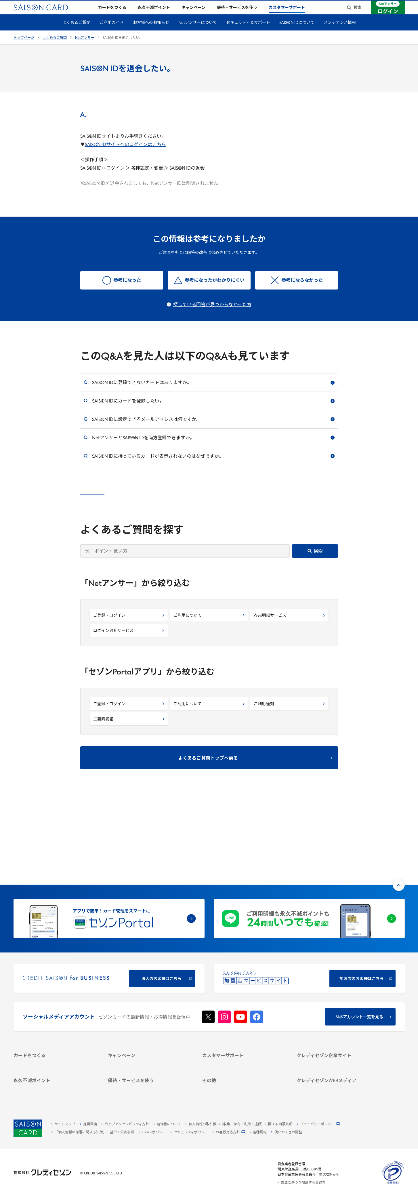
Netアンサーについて (197, 32)
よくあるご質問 (76, 32)
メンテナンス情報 (340, 32)
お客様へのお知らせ (151, 32)
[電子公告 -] (337, 1020)
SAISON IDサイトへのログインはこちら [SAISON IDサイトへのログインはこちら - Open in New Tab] (125, 154)
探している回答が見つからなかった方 (212, 314)
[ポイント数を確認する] (54, 1087)
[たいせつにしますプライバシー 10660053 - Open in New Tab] (393, 1184)
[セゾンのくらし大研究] (337, 1071)
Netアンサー (84, 47)
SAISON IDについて (296, 32)
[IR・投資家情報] (337, 1014)
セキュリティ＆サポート (248, 32)
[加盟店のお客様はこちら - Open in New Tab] (309, 901)
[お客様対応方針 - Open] (229, 1132)
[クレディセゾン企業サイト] (337, 987)
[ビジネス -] (337, 1001)
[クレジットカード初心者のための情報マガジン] (337, 1051)
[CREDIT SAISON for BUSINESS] (109, 901)
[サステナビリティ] (337, 1007)
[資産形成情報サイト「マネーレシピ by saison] (337, 1062)
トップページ (24, 47)
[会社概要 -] (337, 994)
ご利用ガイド (112, 32)
